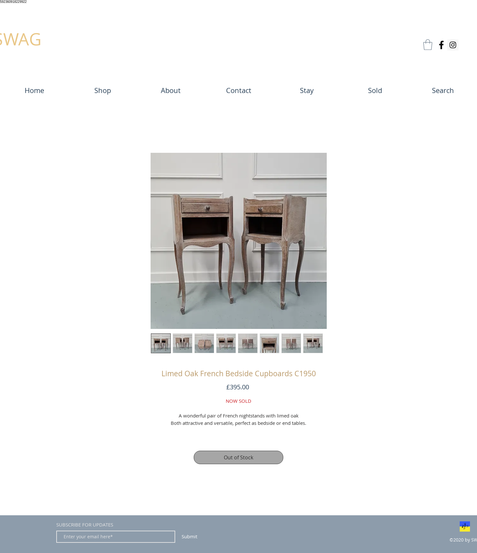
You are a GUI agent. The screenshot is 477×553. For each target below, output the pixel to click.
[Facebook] (441, 45)
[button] (427, 44)
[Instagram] (452, 45)
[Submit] (189, 537)
